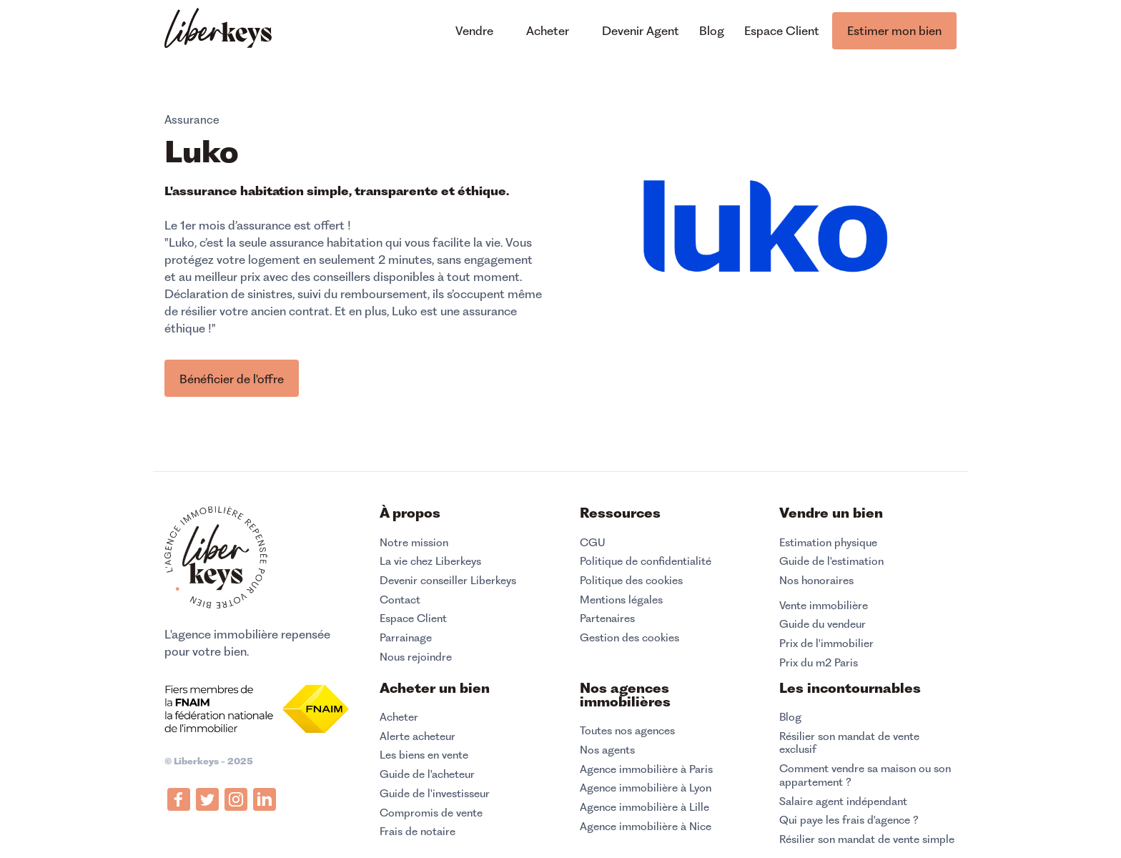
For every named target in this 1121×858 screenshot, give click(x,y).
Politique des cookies (631, 580)
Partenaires (607, 618)
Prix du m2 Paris (818, 662)
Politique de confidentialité (645, 561)
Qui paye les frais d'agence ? (849, 820)
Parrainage (406, 637)
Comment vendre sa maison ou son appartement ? (865, 775)
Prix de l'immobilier (826, 643)
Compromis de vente (431, 813)
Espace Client (413, 618)
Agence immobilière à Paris (646, 769)
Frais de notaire (417, 831)
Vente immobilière (823, 605)
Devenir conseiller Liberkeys (448, 580)
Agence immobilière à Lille (644, 807)
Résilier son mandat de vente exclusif (849, 743)
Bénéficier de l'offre (231, 379)
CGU (593, 542)
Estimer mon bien (894, 31)
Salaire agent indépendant (843, 801)
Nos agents (607, 750)
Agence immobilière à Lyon (645, 787)
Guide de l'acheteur (427, 774)
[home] (218, 29)
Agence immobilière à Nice (645, 826)
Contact (400, 599)
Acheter (399, 717)
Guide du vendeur (822, 624)
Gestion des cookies (629, 637)
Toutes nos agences (627, 730)
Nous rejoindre (416, 657)
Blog (790, 717)
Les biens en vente (424, 755)
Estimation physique (828, 542)
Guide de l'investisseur (435, 793)
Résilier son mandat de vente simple (866, 839)
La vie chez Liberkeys (430, 561)
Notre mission (414, 542)
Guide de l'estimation (831, 561)
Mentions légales (621, 599)
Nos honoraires (816, 580)
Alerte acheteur (417, 736)
